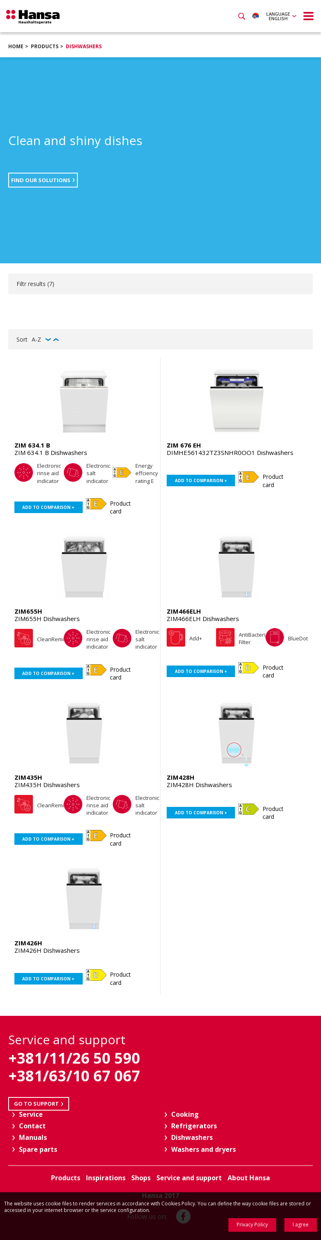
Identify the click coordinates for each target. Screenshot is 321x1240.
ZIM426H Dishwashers (47, 950)
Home (15, 46)
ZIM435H (28, 777)
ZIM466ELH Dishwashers (203, 618)
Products (44, 46)
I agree (301, 1224)
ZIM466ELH (184, 611)
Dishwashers (84, 46)
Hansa (33, 17)
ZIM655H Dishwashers (47, 618)
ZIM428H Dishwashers (199, 785)
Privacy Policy (252, 1224)
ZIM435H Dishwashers (47, 785)
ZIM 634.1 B (32, 445)
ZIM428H (180, 777)
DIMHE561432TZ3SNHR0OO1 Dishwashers (230, 452)
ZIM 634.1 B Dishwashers (50, 452)
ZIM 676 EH (184, 445)
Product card (120, 507)
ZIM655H (28, 611)
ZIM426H (28, 943)
